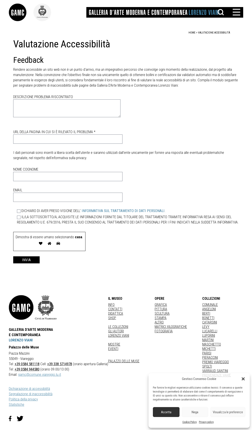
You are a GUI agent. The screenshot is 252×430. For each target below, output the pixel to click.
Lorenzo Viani (118, 335)
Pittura (161, 309)
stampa (161, 318)
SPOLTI (207, 366)
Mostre (114, 344)
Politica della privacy (23, 399)
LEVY (205, 327)
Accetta (166, 412)
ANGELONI (209, 309)
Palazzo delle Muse (123, 361)
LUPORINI (208, 335)
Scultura (162, 313)
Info (111, 305)
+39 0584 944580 (27, 369)
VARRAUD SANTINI (215, 371)
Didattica (115, 313)
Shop (112, 318)
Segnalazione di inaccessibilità (30, 394)
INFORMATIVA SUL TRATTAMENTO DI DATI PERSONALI (123, 210)
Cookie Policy (189, 422)
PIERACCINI (210, 358)
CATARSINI (209, 322)
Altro (159, 322)
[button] (243, 379)
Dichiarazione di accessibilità (29, 388)
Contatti (115, 309)
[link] (21, 12)
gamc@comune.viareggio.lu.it (39, 374)
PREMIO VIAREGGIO (215, 362)
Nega (195, 412)
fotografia (164, 331)
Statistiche (16, 404)
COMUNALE (210, 305)
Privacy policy (206, 422)
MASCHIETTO (211, 344)
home (192, 32)
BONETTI (208, 318)
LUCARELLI (209, 331)
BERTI (206, 313)
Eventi (113, 349)
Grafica (161, 305)
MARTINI (208, 340)
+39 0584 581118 (27, 364)
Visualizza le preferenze (228, 412)
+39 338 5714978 (59, 364)
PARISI (206, 353)
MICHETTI (209, 349)
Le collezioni (118, 327)
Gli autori (116, 331)
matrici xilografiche (171, 327)
